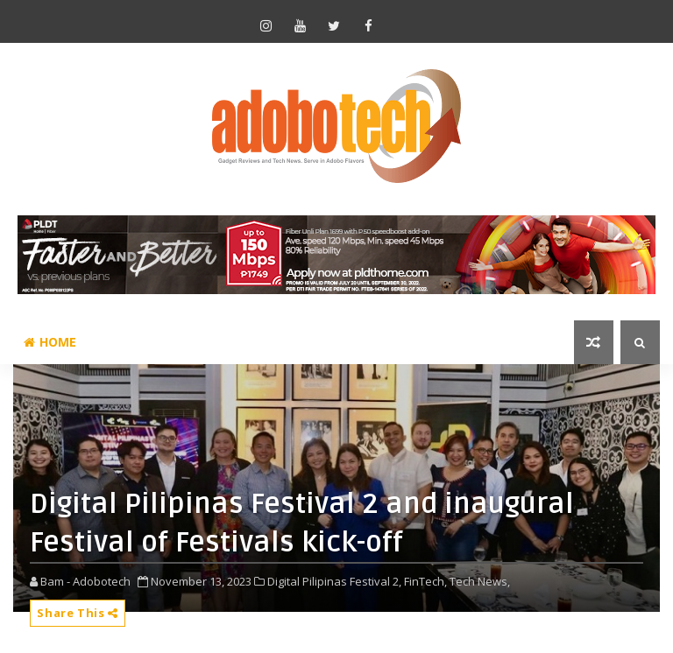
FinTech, (425, 581)
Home (50, 342)
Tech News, (480, 581)
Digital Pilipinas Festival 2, (334, 581)
